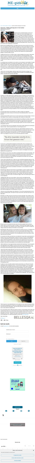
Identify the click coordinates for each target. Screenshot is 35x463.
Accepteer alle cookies (17, 455)
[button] (33, 450)
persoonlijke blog (25, 314)
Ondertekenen (17, 362)
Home (1, 25)
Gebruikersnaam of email (10, 329)
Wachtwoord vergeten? (17, 344)
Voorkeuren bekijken (17, 460)
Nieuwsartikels (5, 25)
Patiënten (9, 25)
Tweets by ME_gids (17, 424)
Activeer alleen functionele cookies (17, 457)
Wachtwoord (8, 334)
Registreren (23, 341)
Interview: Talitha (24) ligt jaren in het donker (12, 27)
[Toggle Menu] (17, 8)
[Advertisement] (17, 17)
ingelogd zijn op (6, 326)
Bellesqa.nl (3, 30)
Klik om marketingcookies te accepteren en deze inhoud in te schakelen (17, 425)
